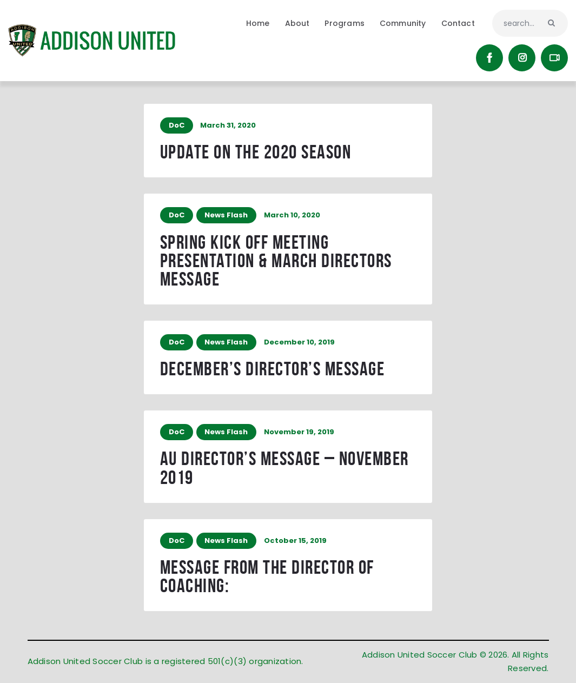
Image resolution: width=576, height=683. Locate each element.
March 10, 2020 (292, 215)
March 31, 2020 (228, 125)
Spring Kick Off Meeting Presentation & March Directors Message (276, 261)
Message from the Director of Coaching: (267, 578)
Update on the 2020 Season (256, 152)
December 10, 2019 (299, 343)
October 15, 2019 (295, 542)
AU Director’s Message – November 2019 (284, 469)
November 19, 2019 (299, 433)
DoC (176, 125)
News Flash (226, 215)
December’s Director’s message (272, 370)
